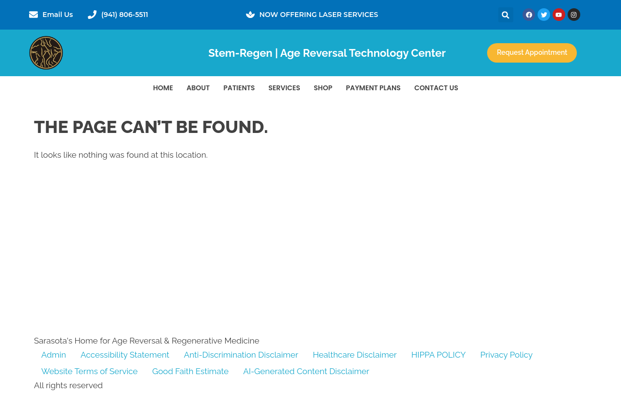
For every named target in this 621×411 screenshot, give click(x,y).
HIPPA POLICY (438, 355)
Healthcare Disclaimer (355, 355)
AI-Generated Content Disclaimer (306, 371)
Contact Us (436, 88)
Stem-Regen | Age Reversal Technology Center (326, 53)
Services (284, 88)
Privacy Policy (506, 355)
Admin (53, 355)
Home (163, 88)
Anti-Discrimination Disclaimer (241, 355)
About (198, 88)
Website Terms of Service (89, 371)
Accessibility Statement (125, 355)
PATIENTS (239, 88)
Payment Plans (373, 88)
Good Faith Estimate (190, 371)
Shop (323, 88)
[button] (505, 14)
